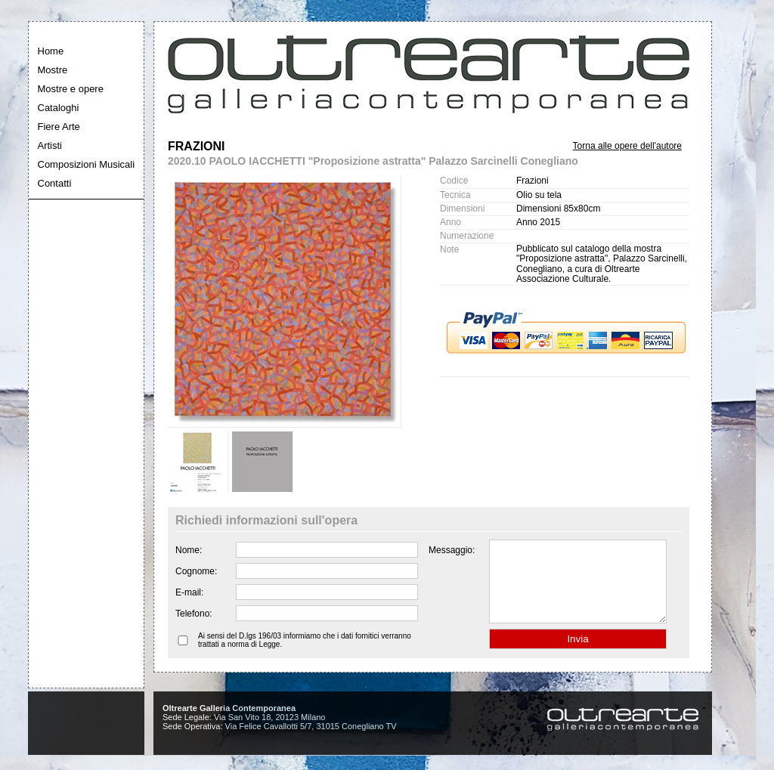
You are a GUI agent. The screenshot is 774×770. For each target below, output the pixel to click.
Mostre (53, 70)
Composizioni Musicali (86, 164)
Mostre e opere (71, 88)
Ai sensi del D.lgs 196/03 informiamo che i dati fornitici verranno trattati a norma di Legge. (304, 656)
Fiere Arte (59, 126)
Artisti (50, 145)
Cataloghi (58, 107)
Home (51, 51)
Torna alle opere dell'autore (627, 146)
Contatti (55, 183)
